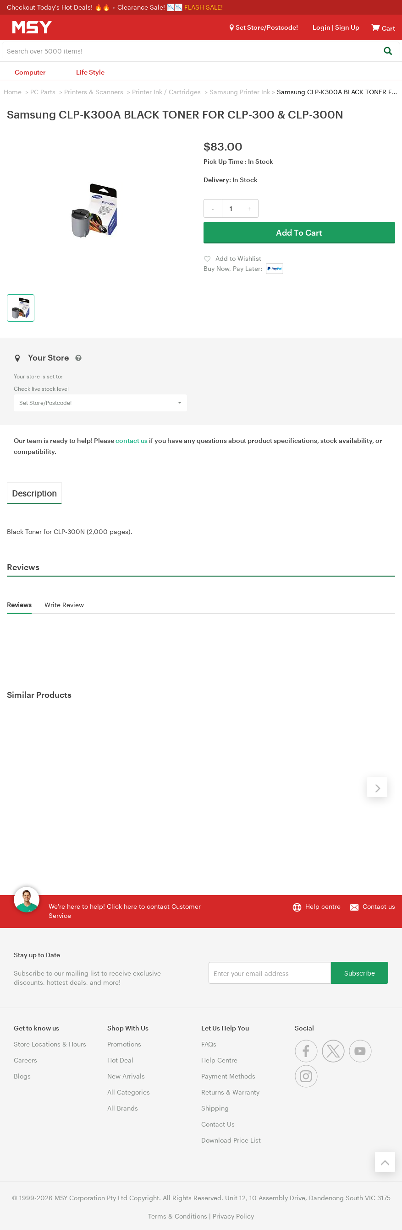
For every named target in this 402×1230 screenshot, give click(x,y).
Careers (25, 1060)
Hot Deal (120, 1060)
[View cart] (375, 27)
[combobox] (201, 50)
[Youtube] (361, 1060)
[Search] (387, 51)
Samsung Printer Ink (239, 92)
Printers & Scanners (93, 92)
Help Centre (219, 1060)
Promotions (124, 1044)
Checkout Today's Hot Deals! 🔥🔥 (59, 7)
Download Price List (231, 1140)
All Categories (128, 1092)
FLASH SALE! (203, 7)
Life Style (90, 72)
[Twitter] (335, 1060)
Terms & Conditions (177, 1216)
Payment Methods (228, 1076)
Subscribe (359, 972)
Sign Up (346, 27)
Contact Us (218, 1124)
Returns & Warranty (230, 1092)
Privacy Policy (233, 1216)
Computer (30, 72)
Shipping (215, 1108)
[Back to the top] (385, 1162)
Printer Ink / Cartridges (166, 92)
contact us (132, 440)
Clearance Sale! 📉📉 (149, 7)
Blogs (22, 1076)
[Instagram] (307, 1085)
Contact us (379, 906)
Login (321, 27)
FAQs (208, 1044)
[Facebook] (308, 1060)
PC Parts (42, 92)
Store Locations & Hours (50, 1044)
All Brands (122, 1108)
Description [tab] (34, 492)
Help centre (323, 906)
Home (13, 92)
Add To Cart (299, 232)
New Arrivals (126, 1076)
